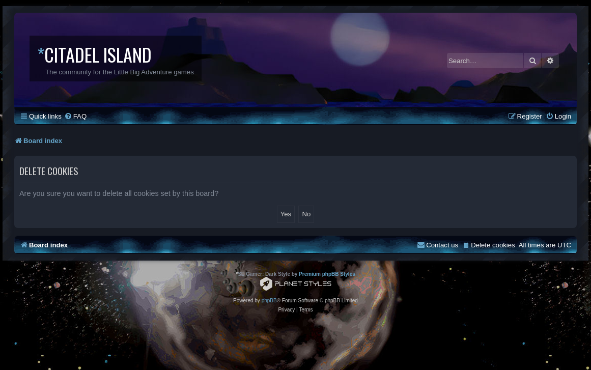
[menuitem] (75, 116)
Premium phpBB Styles (327, 274)
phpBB (269, 300)
